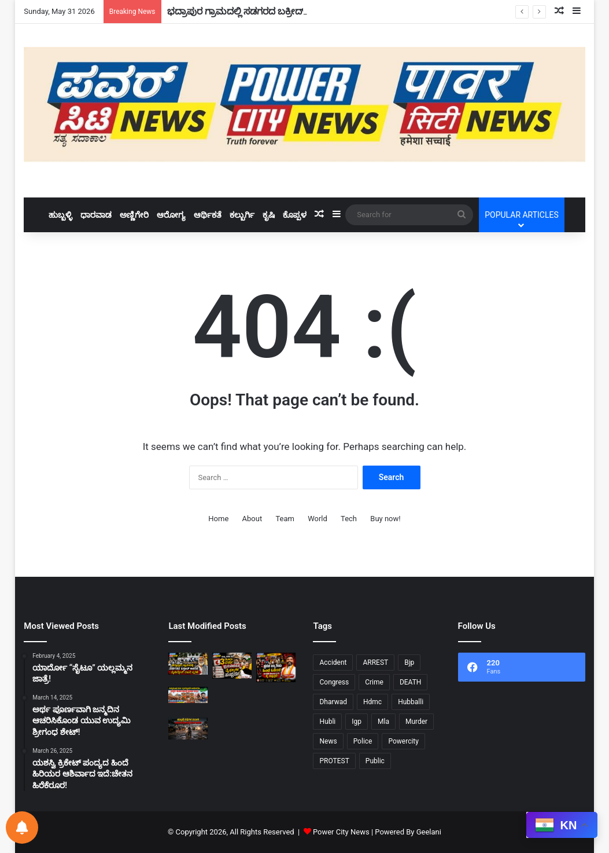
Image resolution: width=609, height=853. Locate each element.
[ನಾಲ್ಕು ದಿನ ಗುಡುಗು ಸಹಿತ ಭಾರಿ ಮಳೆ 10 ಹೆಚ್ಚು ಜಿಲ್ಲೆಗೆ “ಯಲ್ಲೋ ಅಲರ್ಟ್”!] (232, 700)
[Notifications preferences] (22, 827)
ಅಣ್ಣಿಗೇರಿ (134, 214)
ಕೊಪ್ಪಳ (295, 214)
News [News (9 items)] (328, 741)
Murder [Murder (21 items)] (416, 721)
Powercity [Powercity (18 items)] (403, 741)
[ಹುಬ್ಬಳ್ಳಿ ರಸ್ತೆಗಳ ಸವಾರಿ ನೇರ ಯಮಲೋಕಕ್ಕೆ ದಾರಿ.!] (188, 728)
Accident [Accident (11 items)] (332, 662)
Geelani (428, 832)
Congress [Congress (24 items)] (334, 682)
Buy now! (385, 518)
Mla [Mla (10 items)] (383, 721)
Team (284, 518)
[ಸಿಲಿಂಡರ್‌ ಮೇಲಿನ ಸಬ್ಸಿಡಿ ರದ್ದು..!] (232, 728)
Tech (349, 518)
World (317, 518)
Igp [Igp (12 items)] (356, 721)
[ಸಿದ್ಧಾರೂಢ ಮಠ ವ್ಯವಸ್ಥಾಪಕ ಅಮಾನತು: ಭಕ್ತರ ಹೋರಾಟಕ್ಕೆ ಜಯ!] (188, 695)
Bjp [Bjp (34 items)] (409, 662)
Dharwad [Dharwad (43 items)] (333, 702)
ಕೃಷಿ (269, 214)
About (252, 518)
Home (218, 518)
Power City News (341, 832)
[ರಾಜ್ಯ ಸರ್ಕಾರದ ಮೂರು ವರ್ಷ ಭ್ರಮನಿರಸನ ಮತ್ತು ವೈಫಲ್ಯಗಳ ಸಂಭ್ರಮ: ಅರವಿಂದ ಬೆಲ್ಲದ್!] (232, 666)
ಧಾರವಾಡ (96, 214)
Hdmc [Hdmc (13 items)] (372, 702)
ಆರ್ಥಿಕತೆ (208, 214)
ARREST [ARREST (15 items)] (375, 662)
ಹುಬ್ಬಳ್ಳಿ (60, 214)
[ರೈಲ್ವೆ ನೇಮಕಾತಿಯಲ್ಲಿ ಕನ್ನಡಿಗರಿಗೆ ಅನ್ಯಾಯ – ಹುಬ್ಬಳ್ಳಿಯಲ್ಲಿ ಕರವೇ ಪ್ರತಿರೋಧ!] (276, 698)
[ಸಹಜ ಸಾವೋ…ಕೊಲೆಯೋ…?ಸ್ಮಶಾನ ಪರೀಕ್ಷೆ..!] (276, 728)
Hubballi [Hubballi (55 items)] (410, 702)
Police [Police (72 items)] (362, 741)
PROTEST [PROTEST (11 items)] (334, 761)
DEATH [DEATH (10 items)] (411, 682)
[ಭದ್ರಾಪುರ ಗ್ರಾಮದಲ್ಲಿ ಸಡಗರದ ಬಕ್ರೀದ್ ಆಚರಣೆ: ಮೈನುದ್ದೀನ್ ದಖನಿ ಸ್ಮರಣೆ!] (188, 664)
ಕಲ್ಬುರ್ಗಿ (242, 214)
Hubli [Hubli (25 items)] (327, 721)
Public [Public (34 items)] (375, 761)
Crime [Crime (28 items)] (374, 682)
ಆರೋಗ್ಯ (171, 214)
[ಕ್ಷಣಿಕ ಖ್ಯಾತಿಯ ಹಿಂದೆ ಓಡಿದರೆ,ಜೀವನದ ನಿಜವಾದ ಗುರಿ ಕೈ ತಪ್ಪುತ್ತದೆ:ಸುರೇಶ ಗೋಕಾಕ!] (276, 667)
